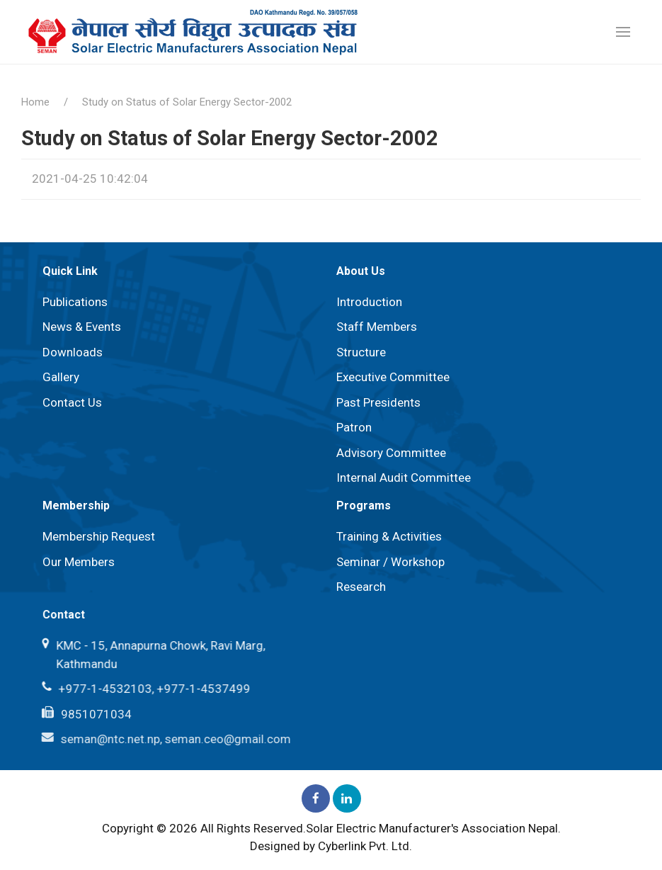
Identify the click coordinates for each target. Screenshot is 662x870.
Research (360, 587)
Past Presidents (378, 402)
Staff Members (376, 327)
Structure (361, 352)
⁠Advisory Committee (391, 453)
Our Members (78, 562)
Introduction (369, 302)
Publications (75, 302)
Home (35, 102)
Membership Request (98, 536)
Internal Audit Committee (403, 477)
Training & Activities (388, 536)
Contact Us (72, 402)
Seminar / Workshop (390, 562)
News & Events (81, 327)
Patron (354, 427)
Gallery (60, 377)
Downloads (72, 352)
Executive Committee (393, 377)
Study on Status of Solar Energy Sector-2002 (187, 102)
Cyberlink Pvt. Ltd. (365, 846)
